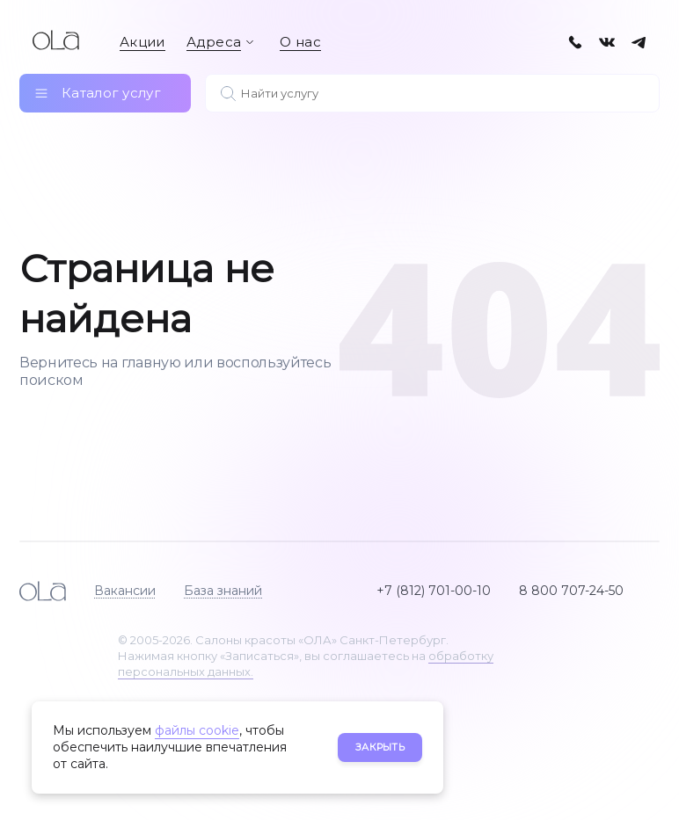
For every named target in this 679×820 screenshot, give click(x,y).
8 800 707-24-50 (571, 591)
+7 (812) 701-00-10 (433, 591)
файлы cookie (197, 730)
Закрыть (380, 747)
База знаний (223, 591)
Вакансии (125, 591)
